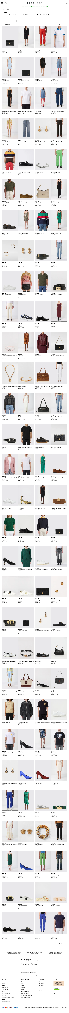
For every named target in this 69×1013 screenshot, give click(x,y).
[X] (42, 990)
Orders (22, 985)
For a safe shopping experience (26, 995)
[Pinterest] (42, 987)
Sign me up (34, 975)
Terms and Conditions (25, 993)
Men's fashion (34, 964)
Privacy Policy (33, 972)
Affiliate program (5, 989)
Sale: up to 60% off (34, 6)
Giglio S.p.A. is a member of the (60, 993)
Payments (23, 987)
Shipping (22, 989)
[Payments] (11, 1007)
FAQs (22, 983)
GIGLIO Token (4, 995)
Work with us (4, 983)
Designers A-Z (33, 1007)
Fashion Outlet (39, 1007)
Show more (50, 14)
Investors (3, 991)
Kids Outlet (48, 20)
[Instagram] (42, 983)
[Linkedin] (42, 985)
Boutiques (3, 985)
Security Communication (25, 997)
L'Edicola (3, 999)
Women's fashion (25, 964)
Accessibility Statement (6, 1001)
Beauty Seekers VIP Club (6, 993)
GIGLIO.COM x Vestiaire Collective (8, 997)
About (3, 981)
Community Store (5, 987)
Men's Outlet (41, 20)
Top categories (45, 1007)
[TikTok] (42, 989)
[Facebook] (42, 981)
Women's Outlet (34, 20)
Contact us (23, 981)
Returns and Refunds (25, 991)
